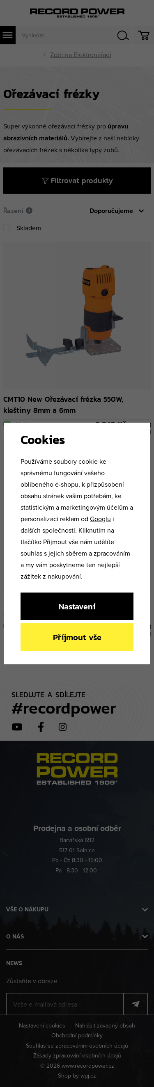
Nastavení (77, 606)
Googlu (100, 518)
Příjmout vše (77, 637)
